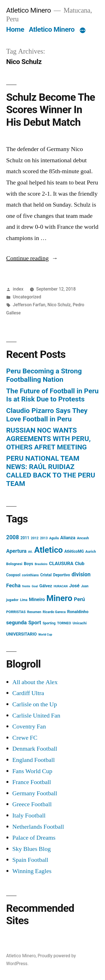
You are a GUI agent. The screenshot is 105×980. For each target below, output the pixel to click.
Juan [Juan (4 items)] (84, 586)
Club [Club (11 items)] (80, 563)
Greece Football (32, 804)
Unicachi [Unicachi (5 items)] (80, 623)
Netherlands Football (38, 827)
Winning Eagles (32, 871)
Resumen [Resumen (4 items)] (34, 612)
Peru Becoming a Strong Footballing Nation (44, 375)
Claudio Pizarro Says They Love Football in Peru (47, 414)
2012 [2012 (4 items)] (34, 538)
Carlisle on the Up (34, 704)
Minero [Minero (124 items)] (59, 598)
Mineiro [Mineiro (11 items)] (37, 599)
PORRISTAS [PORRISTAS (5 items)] (15, 612)
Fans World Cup (32, 771)
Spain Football (30, 860)
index (18, 289)
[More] (82, 30)
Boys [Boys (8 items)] (28, 563)
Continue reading (32, 258)
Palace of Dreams (33, 838)
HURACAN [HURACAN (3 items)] (60, 586)
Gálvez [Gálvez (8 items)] (45, 585)
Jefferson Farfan (29, 304)
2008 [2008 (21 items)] (12, 537)
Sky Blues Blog (31, 849)
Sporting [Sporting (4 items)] (49, 623)
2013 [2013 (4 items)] (44, 538)
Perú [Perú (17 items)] (79, 599)
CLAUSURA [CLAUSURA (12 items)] (61, 563)
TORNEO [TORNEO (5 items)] (64, 623)
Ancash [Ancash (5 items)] (83, 538)
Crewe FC (24, 738)
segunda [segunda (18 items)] (16, 622)
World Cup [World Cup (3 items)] (45, 634)
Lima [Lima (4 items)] (23, 600)
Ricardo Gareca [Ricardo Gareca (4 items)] (54, 612)
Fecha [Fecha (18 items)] (13, 585)
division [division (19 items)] (80, 574)
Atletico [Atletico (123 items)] (48, 550)
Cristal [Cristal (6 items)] (46, 575)
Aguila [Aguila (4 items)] (54, 538)
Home (15, 29)
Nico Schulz (59, 304)
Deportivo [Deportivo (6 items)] (61, 575)
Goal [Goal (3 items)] (35, 586)
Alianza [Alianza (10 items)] (67, 537)
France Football (31, 782)
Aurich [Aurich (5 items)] (90, 551)
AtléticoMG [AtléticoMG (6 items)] (74, 551)
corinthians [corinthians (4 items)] (30, 575)
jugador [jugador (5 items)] (12, 600)
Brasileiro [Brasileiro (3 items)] (41, 564)
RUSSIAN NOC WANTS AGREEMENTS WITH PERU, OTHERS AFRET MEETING (48, 438)
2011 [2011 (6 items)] (24, 538)
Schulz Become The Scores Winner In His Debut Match (50, 109)
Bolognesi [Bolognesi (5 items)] (14, 564)
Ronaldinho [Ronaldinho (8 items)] (77, 611)
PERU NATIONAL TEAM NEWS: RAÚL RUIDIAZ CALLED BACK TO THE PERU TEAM (50, 470)
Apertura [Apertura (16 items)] (16, 551)
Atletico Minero (28, 10)
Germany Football (34, 793)
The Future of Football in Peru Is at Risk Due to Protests (52, 395)
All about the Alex (35, 682)
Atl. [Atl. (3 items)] (30, 552)
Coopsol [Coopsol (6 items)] (13, 575)
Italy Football (29, 815)
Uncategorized (27, 297)
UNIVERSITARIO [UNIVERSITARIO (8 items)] (21, 634)
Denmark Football (34, 749)
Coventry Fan (29, 726)
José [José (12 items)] (74, 585)
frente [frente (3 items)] (26, 586)
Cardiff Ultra (28, 693)
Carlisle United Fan (36, 715)
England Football (33, 760)
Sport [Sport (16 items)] (34, 623)
